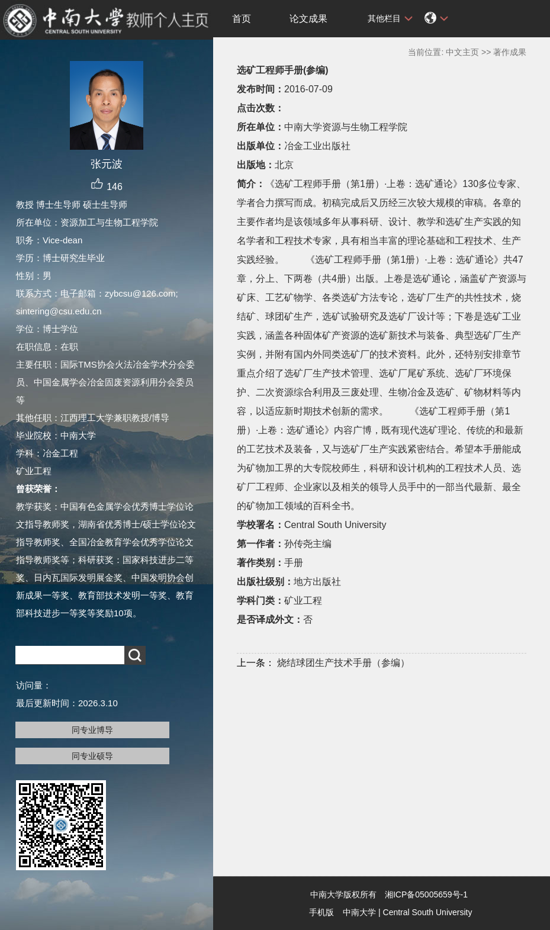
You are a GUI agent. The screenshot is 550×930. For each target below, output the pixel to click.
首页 (241, 19)
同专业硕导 (92, 756)
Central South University (427, 912)
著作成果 (509, 52)
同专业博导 (92, 730)
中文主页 (462, 52)
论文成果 (308, 19)
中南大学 (359, 912)
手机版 (321, 912)
